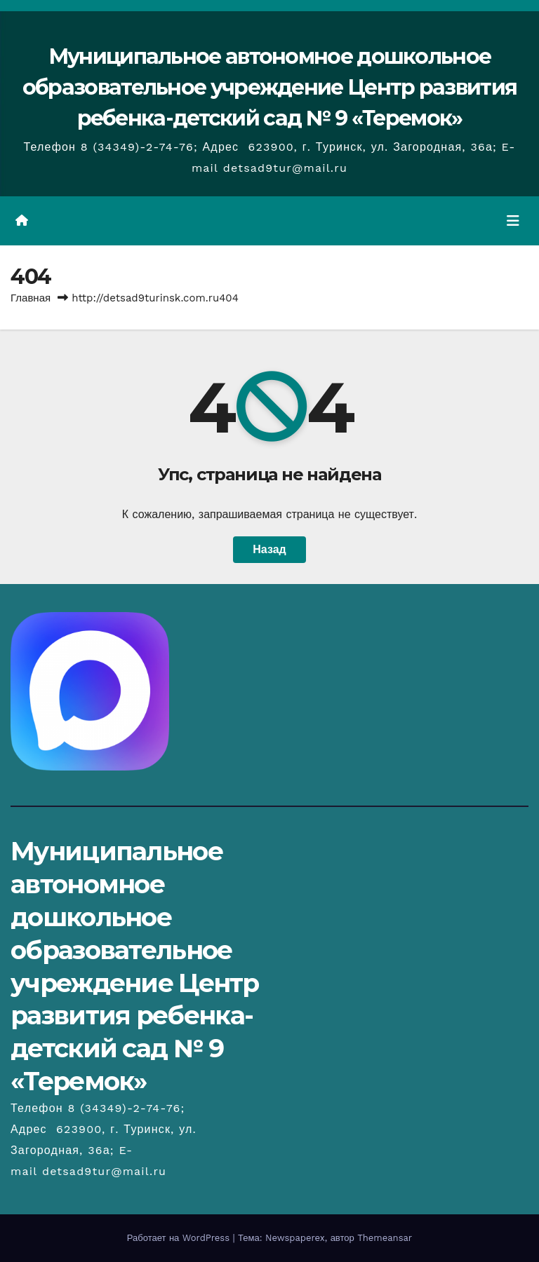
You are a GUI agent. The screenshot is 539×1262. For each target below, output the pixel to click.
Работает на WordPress (180, 1238)
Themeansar (384, 1238)
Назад (269, 549)
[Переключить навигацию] (513, 221)
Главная (31, 298)
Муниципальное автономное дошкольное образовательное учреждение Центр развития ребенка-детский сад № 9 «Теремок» (269, 87)
